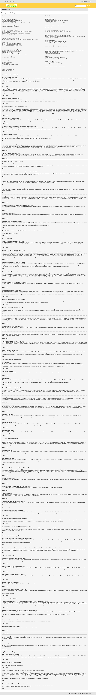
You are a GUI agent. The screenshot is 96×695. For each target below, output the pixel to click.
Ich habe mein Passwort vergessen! (8, 23)
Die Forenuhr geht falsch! (6, 32)
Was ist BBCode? (5, 61)
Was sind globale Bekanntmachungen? (9, 65)
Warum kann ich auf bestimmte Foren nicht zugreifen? (12, 50)
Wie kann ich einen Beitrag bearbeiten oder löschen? (11, 44)
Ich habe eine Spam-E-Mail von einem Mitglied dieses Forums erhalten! (58, 31)
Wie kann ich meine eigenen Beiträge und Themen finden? (56, 46)
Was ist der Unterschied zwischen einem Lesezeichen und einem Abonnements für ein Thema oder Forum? (65, 50)
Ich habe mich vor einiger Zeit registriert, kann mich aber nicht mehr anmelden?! (16, 22)
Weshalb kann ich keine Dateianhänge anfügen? (11, 51)
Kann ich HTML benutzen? (7, 62)
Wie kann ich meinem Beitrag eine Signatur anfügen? (12, 45)
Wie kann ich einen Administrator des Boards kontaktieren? (56, 66)
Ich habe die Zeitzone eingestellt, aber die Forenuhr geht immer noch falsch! (16, 33)
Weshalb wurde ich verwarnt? (7, 52)
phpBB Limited (73, 198)
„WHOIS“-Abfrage (9, 673)
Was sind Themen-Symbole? (7, 70)
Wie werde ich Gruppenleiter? (50, 21)
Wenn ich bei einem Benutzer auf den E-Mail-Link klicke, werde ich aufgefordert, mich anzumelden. (20, 39)
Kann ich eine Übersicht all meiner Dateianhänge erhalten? (56, 58)
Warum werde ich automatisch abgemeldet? (10, 25)
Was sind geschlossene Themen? (8, 69)
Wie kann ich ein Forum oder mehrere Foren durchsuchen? (56, 41)
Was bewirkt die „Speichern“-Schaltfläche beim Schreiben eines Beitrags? (15, 54)
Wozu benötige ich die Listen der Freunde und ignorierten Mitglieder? (58, 35)
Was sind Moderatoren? (49, 18)
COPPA (70, 108)
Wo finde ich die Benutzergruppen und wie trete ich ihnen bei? (56, 20)
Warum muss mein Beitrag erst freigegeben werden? (11, 56)
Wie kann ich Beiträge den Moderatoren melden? (11, 53)
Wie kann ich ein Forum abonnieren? (52, 52)
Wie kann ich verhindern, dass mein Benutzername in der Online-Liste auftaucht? (17, 31)
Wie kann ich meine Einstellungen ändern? (10, 30)
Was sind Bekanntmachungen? (7, 66)
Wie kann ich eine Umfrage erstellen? (9, 46)
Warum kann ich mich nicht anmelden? (9, 21)
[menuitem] (12, 1)
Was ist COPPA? (5, 18)
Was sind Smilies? (5, 63)
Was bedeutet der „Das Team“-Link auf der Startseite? (55, 25)
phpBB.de (82, 198)
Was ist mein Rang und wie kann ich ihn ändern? (11, 38)
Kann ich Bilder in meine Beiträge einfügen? (10, 64)
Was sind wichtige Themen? (7, 68)
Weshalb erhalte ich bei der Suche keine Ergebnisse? (55, 42)
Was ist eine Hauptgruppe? (50, 23)
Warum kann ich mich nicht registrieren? (9, 19)
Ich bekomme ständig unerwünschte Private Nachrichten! (55, 30)
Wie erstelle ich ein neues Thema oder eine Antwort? (11, 43)
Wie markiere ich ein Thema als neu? (9, 57)
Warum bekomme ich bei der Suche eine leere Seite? (55, 43)
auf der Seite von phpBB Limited (37, 657)
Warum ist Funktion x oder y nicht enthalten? (53, 63)
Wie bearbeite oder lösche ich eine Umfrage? (10, 49)
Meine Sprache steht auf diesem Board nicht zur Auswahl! (12, 34)
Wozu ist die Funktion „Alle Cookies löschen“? (10, 26)
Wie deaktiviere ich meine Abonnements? (52, 53)
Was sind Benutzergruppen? (50, 19)
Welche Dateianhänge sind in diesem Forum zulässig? (55, 57)
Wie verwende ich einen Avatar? (8, 37)
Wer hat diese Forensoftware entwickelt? (52, 62)
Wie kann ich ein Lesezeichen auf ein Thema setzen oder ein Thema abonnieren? (60, 51)
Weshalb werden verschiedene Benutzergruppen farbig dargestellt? (57, 22)
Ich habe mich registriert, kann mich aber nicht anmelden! (12, 20)
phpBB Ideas (61, 663)
